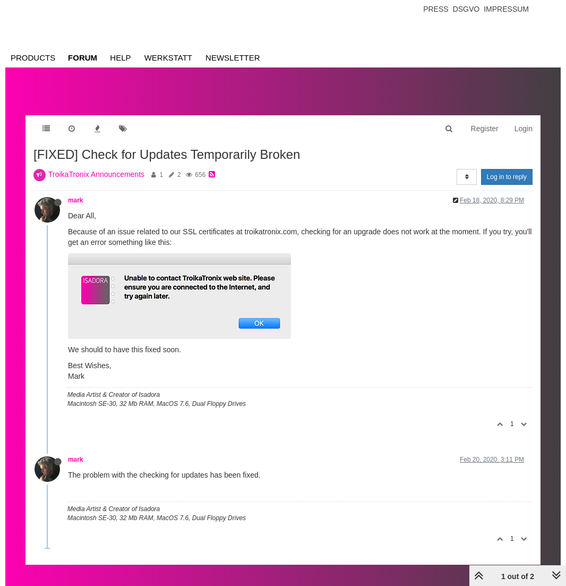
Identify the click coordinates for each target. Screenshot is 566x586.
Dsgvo (466, 9)
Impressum (506, 9)
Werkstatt (168, 57)
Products (33, 57)
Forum (82, 57)
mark (75, 200)
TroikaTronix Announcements (96, 174)
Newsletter (232, 57)
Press (435, 9)
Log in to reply (507, 177)
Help (120, 57)
